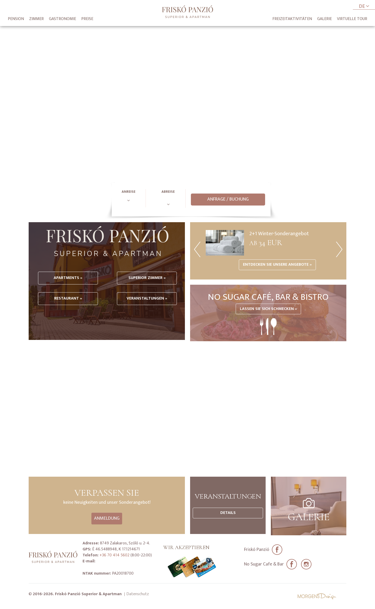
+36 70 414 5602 (113, 553)
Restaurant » (68, 313)
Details (228, 512)
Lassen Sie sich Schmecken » (268, 308)
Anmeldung (107, 518)
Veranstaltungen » (146, 313)
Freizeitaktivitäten (292, 18)
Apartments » (67, 293)
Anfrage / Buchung (228, 199)
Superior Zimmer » (146, 293)
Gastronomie (62, 18)
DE (364, 7)
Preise (87, 18)
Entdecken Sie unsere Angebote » (277, 264)
